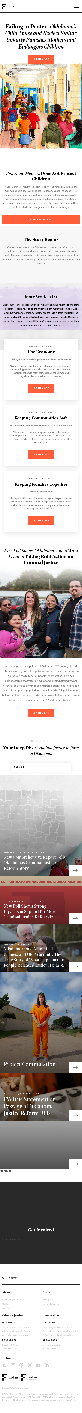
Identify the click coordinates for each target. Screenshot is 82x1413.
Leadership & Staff (11, 1300)
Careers (6, 1308)
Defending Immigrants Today (57, 1328)
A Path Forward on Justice (15, 1335)
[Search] (3, 1278)
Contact (6, 1304)
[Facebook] (4, 1365)
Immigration (49, 1300)
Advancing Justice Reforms (16, 1331)
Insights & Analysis (11, 1345)
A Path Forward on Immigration (58, 1335)
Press (46, 1292)
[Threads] (21, 1365)
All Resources (9, 1349)
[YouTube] (38, 1365)
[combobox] (69, 6)
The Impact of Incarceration (16, 1328)
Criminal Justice (51, 1304)
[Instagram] (13, 1365)
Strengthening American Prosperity (60, 1331)
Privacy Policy (8, 1388)
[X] (29, 1365)
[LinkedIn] (46, 1365)
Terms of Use (22, 1388)
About (6, 1292)
